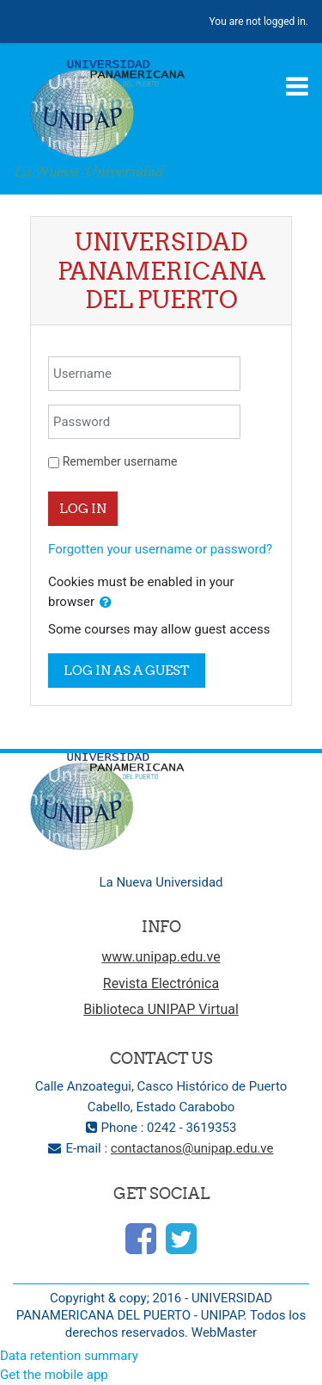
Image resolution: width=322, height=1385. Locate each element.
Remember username (120, 461)
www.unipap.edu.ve (160, 957)
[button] (105, 603)
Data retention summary (69, 1355)
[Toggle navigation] (297, 86)
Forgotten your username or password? (160, 549)
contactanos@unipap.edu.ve (192, 1148)
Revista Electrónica (161, 983)
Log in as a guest (127, 670)
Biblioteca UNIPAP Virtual (161, 1009)
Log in (82, 508)
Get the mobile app (54, 1374)
